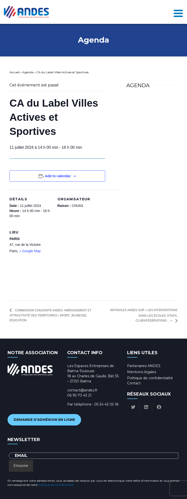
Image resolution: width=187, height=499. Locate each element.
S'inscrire (20, 465)
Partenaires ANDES (143, 366)
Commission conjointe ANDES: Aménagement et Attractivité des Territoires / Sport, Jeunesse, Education (50, 315)
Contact (134, 383)
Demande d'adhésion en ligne (44, 419)
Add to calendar (58, 176)
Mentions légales (141, 372)
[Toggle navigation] (178, 12)
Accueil (14, 72)
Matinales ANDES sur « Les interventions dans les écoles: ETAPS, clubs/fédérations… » (144, 315)
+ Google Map (30, 251)
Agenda (27, 72)
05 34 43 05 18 (106, 404)
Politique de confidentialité (150, 378)
